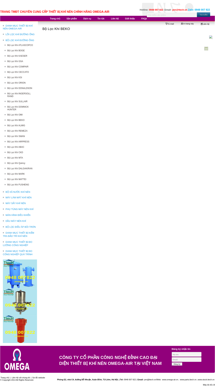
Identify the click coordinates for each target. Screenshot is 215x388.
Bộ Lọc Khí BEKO (16, 120)
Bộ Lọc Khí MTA (15, 158)
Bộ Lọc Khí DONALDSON (19, 88)
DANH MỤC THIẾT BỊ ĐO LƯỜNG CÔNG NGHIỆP (17, 244)
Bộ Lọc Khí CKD (15, 152)
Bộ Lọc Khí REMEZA (17, 131)
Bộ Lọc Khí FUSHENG (18, 184)
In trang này (187, 24)
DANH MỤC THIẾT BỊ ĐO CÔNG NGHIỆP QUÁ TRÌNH (17, 253)
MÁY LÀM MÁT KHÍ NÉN (18, 197)
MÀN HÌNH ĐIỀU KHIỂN (18, 215)
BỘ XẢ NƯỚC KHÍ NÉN (18, 192)
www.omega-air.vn (170, 379)
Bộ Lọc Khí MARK (16, 174)
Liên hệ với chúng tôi (21, 378)
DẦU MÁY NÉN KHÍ (16, 221)
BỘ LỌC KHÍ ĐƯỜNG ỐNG (20, 40)
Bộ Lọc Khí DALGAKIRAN (19, 168)
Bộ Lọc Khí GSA (15, 61)
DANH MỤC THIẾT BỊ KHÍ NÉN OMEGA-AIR (18, 27)
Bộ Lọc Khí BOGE (16, 50)
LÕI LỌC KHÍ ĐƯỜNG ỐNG (20, 34)
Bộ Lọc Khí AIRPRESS (18, 141)
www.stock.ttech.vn (206, 379)
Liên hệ (205, 24)
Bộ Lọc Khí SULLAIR (17, 101)
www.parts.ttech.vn (188, 379)
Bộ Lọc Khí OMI (15, 114)
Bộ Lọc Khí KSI (14, 77)
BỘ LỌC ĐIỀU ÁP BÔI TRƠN (21, 227)
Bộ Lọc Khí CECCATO (18, 72)
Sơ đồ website (38, 378)
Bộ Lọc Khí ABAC (15, 147)
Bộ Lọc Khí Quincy (16, 163)
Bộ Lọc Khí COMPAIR (17, 66)
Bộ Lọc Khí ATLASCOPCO (20, 45)
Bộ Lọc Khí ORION (16, 83)
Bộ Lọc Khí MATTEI (16, 179)
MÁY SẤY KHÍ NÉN (16, 203)
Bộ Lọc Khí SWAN (16, 136)
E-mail (169, 24)
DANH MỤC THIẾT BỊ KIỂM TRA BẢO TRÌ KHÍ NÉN (18, 234)
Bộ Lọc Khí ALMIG (16, 125)
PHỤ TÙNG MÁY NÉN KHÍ (19, 209)
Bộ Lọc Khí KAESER (17, 56)
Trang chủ (5, 378)
